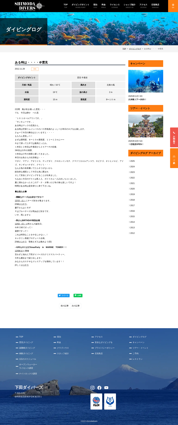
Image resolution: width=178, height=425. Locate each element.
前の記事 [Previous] (65, 306)
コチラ (24, 204)
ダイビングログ (135, 49)
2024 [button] (131, 167)
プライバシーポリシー (105, 348)
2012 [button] (131, 233)
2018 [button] (131, 200)
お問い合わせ (174, 137)
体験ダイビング (26, 353)
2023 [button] (131, 172)
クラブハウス (63, 348)
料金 (59, 342)
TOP (124, 49)
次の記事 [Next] (76, 306)
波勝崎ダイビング (27, 348)
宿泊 (59, 337)
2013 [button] (131, 228)
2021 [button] (131, 183)
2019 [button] (131, 194)
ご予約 (174, 158)
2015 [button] (131, 216)
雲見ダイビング (26, 342)
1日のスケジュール (27, 359)
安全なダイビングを (104, 342)
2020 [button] (131, 189)
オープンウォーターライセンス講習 (28, 366)
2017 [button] (131, 205)
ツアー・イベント (140, 348)
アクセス (99, 337)
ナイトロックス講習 (28, 374)
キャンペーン (139, 342)
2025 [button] (131, 161)
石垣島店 (99, 353)
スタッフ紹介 (63, 353)
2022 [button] (131, 178)
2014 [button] (131, 222)
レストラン (138, 359)
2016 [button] (131, 211)
